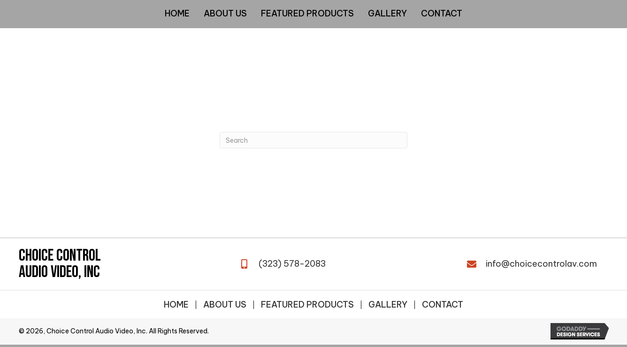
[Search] (313, 140)
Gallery (387, 305)
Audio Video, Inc (59, 272)
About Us (224, 305)
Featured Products (307, 305)
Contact (442, 305)
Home (176, 305)
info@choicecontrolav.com (541, 263)
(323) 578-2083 (292, 263)
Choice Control (60, 256)
